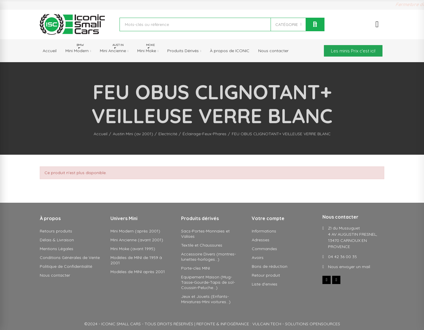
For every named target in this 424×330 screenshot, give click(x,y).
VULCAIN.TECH (266, 323)
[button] (353, 51)
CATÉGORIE (286, 24)
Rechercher (315, 24)
